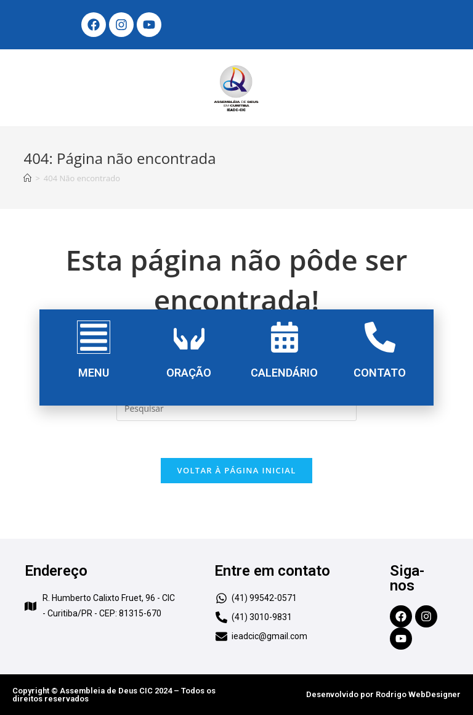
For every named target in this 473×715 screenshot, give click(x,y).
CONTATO (380, 372)
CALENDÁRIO (284, 372)
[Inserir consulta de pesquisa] (236, 408)
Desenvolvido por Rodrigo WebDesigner (383, 694)
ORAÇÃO (188, 372)
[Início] (27, 178)
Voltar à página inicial (236, 470)
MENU (93, 372)
